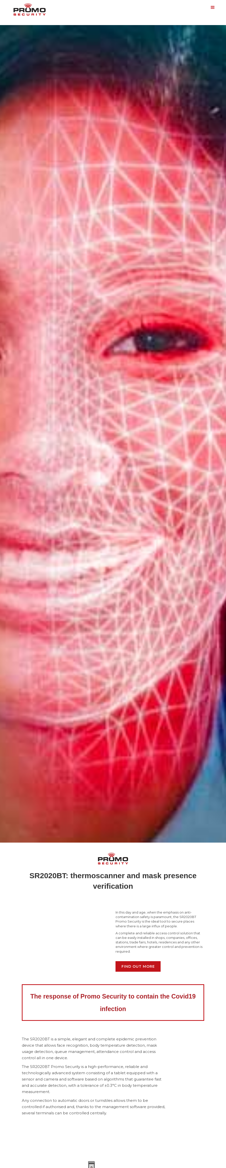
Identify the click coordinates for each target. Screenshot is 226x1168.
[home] (29, 9)
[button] (212, 7)
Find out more (138, 966)
